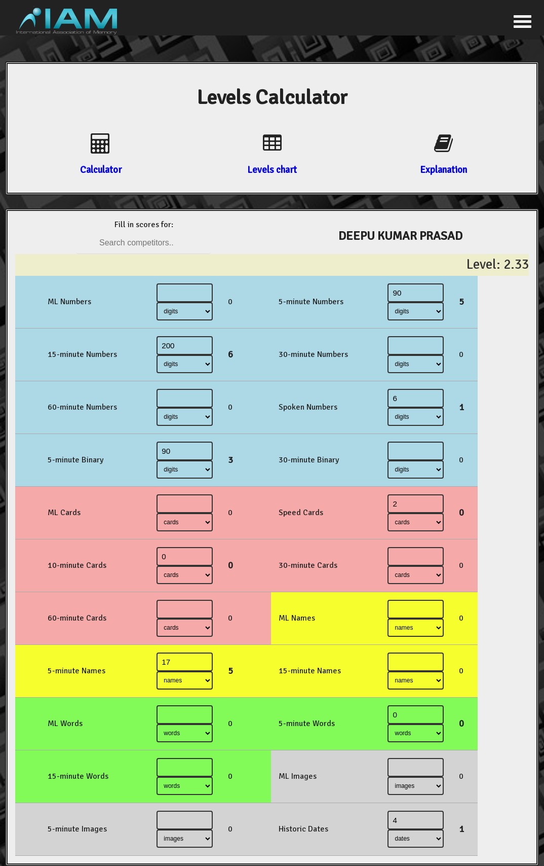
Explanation (443, 169)
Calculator (101, 169)
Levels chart (272, 169)
